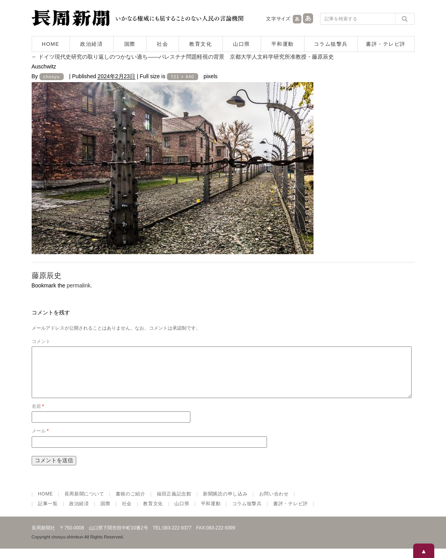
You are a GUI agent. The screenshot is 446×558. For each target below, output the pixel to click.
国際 (130, 44)
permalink (79, 285)
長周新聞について (84, 503)
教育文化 (200, 44)
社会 (162, 44)
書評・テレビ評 (386, 44)
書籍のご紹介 (130, 503)
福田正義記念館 (174, 503)
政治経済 (91, 44)
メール (40, 440)
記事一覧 (48, 513)
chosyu (51, 76)
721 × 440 (182, 76)
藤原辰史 (46, 275)
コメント (41, 341)
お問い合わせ (274, 503)
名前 (38, 415)
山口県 (241, 44)
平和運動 (282, 44)
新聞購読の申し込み (225, 503)
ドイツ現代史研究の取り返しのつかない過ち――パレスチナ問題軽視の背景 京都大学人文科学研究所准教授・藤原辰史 (183, 57)
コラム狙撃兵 (331, 44)
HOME (50, 44)
